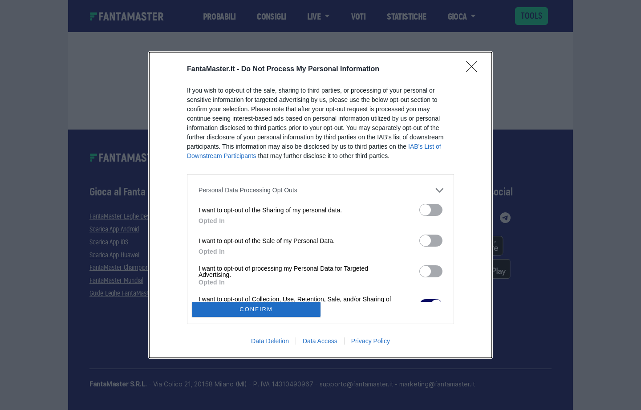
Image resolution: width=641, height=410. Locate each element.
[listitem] (320, 190)
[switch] (430, 210)
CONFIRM (256, 309)
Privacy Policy (370, 341)
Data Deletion (270, 341)
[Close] (474, 69)
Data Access (320, 341)
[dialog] (320, 205)
